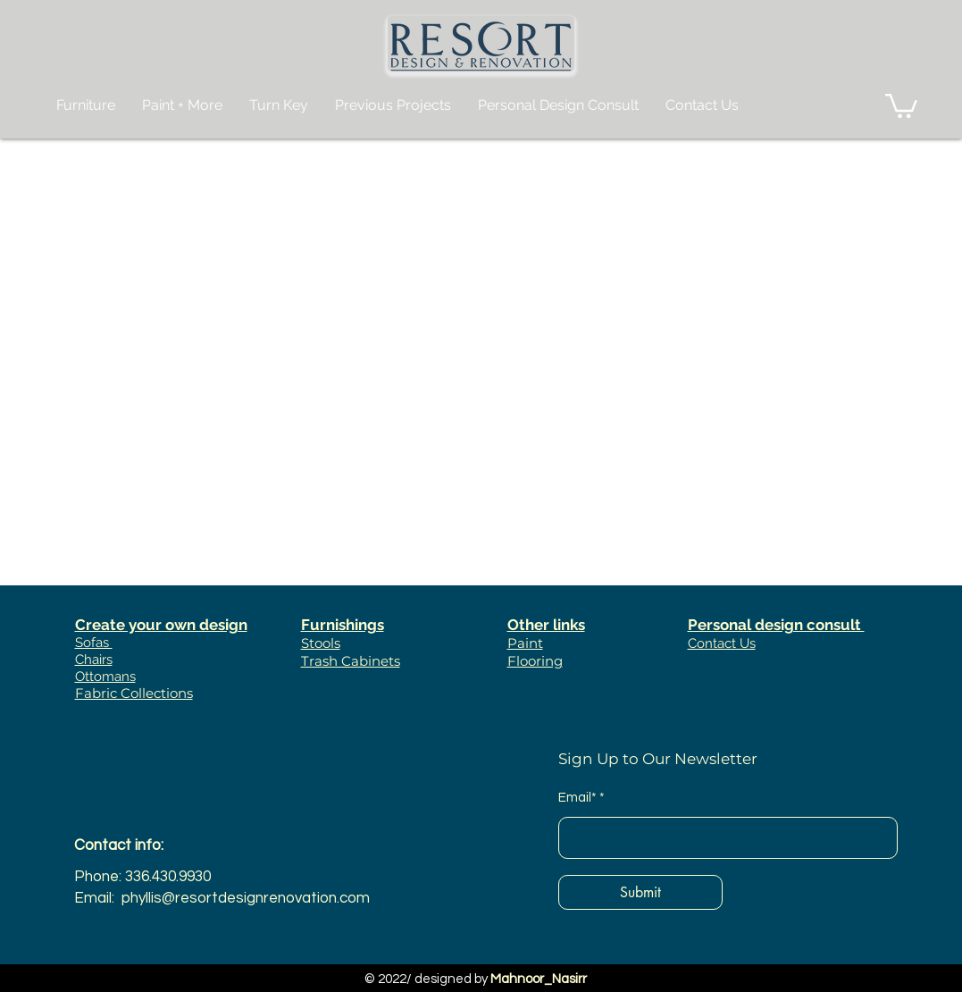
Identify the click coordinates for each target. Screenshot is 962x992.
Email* (577, 797)
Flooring (535, 660)
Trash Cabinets (350, 660)
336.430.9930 (168, 877)
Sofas (94, 643)
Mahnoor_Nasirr (538, 979)
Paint (525, 643)
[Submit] (640, 892)
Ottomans (105, 676)
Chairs (94, 660)
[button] (901, 104)
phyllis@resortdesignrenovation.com (245, 898)
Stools (320, 643)
